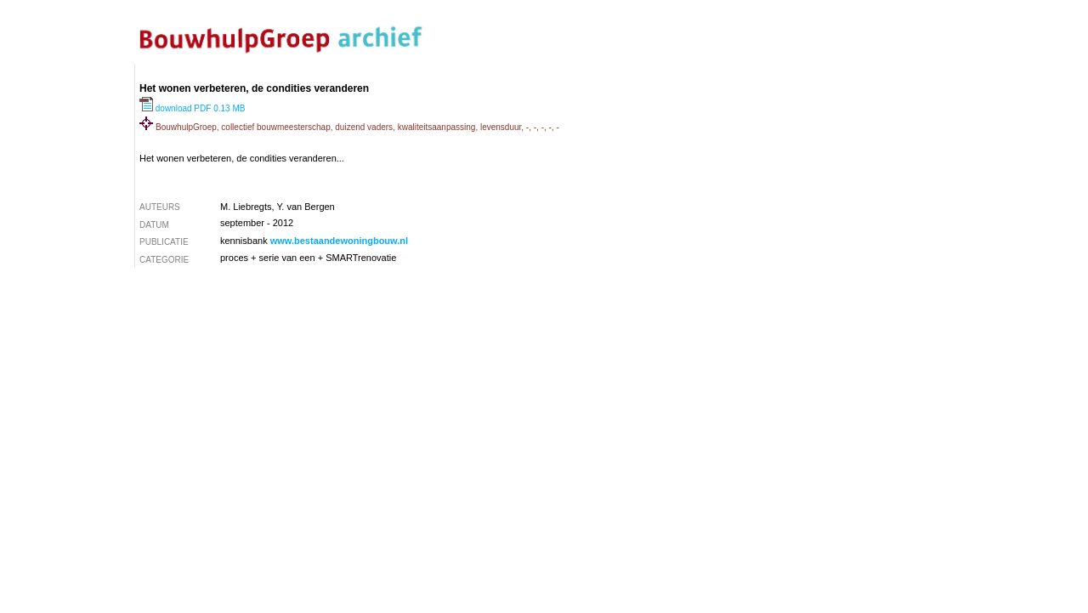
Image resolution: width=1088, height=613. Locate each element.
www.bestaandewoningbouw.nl (339, 241)
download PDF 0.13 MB (192, 108)
